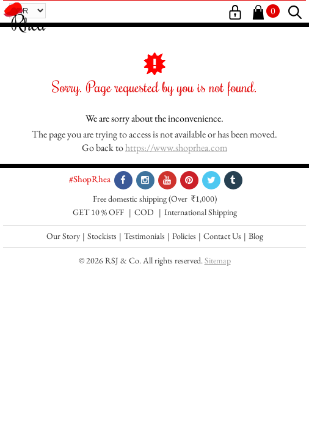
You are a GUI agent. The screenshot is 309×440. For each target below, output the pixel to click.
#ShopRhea (90, 179)
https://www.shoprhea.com (176, 147)
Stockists (102, 235)
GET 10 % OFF (98, 212)
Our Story (63, 235)
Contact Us (222, 235)
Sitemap (218, 260)
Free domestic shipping (130, 198)
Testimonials (144, 235)
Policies (184, 235)
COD (144, 212)
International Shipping (200, 212)
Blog (256, 235)
